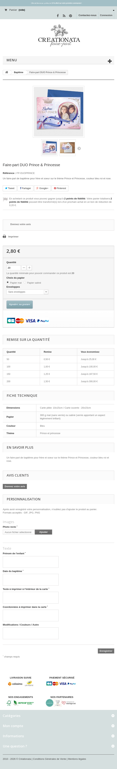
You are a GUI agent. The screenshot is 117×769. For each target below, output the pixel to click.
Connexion (106, 15)
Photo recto (10, 526)
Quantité (11, 262)
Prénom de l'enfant (14, 553)
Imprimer (13, 236)
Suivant (79, 148)
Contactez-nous (87, 15)
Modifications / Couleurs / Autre (21, 624)
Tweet (9, 188)
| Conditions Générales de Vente (49, 759)
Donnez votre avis (20, 224)
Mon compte (13, 726)
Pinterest (60, 188)
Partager (25, 188)
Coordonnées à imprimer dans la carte (25, 606)
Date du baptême (13, 571)
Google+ (42, 188)
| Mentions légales (76, 759)
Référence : (9, 173)
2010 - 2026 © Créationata (17, 759)
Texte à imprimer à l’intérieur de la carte (26, 589)
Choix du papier (15, 277)
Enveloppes (13, 286)
